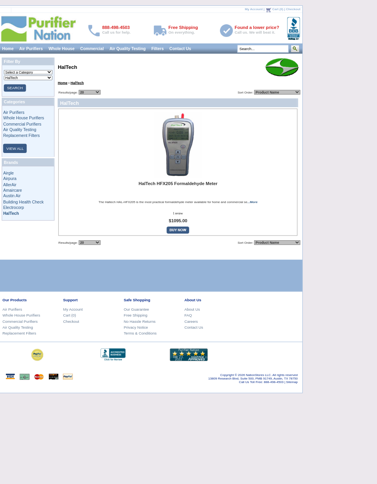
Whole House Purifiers (23, 118)
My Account (254, 9)
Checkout (293, 9)
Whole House (61, 48)
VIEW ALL (14, 148)
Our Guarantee (136, 309)
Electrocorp (13, 207)
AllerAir (9, 184)
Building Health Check (23, 201)
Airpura (9, 178)
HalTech (77, 83)
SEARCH (15, 88)
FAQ (188, 315)
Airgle (8, 173)
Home (63, 83)
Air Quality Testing (127, 48)
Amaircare (12, 190)
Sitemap (292, 381)
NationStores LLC (258, 374)
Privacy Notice (136, 327)
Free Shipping (135, 315)
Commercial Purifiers (22, 123)
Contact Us (180, 48)
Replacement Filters (21, 135)
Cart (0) (277, 9)
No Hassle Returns (139, 321)
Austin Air (11, 196)
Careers (191, 321)
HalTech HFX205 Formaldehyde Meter (177, 183)
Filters (157, 48)
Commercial (92, 48)
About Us (192, 309)
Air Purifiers (31, 48)
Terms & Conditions (140, 333)
